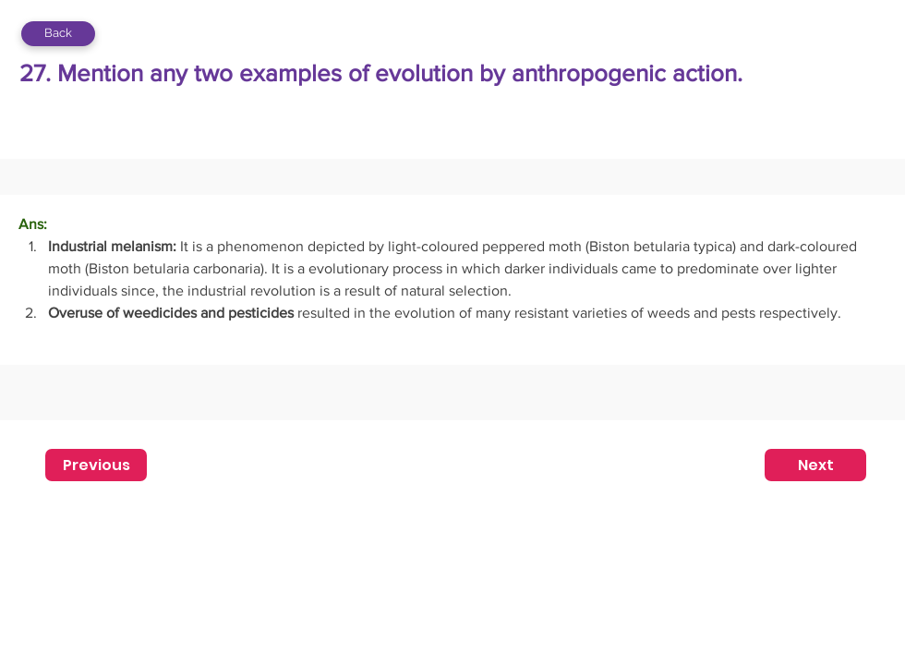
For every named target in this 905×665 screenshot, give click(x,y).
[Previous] (96, 465)
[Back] (58, 33)
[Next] (815, 465)
